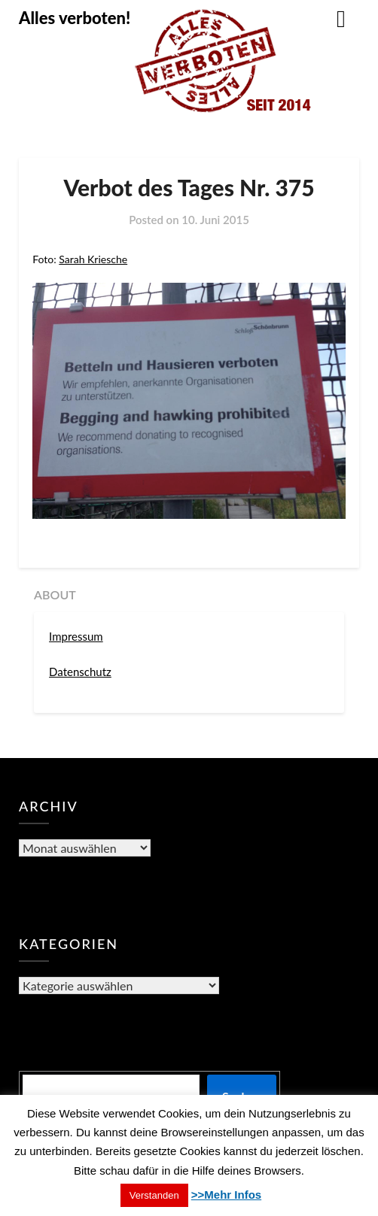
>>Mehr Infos (226, 1194)
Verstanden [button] (154, 1195)
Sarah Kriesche (93, 259)
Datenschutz (80, 671)
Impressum (76, 636)
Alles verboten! (74, 18)
